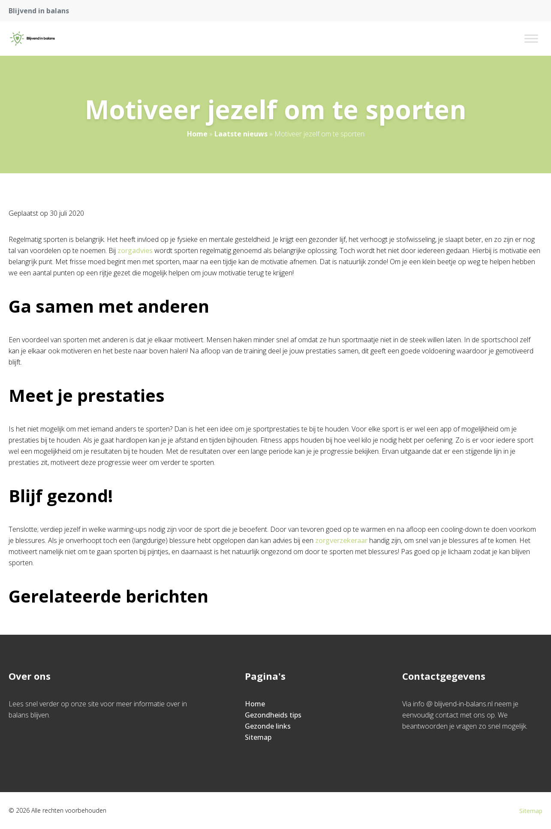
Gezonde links (268, 726)
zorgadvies (135, 250)
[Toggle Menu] (531, 38)
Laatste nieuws (241, 134)
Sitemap (258, 737)
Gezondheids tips (273, 715)
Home (197, 134)
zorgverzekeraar (341, 540)
